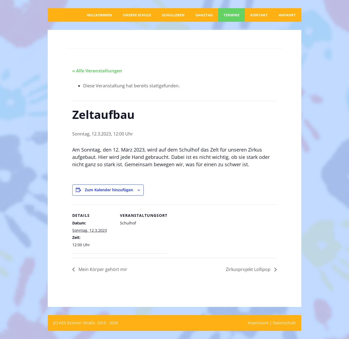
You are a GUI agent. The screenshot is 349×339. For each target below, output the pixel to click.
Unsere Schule (137, 15)
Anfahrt (287, 15)
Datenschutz (284, 322)
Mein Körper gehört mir (102, 269)
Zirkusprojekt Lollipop (249, 269)
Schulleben (173, 15)
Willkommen (99, 15)
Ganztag (204, 15)
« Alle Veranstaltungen (97, 71)
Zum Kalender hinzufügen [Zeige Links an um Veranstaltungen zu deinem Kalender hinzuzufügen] (109, 189)
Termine (231, 15)
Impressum (258, 322)
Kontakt (259, 15)
